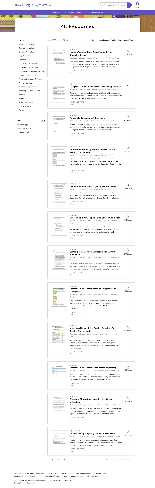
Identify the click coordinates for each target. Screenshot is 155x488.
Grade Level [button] (24, 132)
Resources (56, 13)
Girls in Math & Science (28, 64)
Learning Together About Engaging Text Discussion (93, 186)
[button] (137, 5)
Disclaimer (30, 483)
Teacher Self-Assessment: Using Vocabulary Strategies (94, 368)
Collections (69, 13)
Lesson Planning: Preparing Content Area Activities (92, 433)
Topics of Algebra (25, 106)
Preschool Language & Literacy (31, 79)
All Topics (21, 40)
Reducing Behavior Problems (30, 91)
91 (125, 460)
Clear (43, 121)
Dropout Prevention (26, 52)
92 (129, 460)
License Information (94, 13)
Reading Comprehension (28, 87)
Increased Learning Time (28, 67)
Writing (21, 110)
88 (114, 460)
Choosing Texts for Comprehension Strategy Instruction (95, 218)
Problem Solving (25, 83)
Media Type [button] (23, 125)
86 (107, 460)
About (79, 13)
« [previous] (102, 460)
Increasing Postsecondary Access (32, 71)
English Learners (25, 56)
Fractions (22, 60)
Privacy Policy (19, 483)
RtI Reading (23, 98)
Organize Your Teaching (28, 75)
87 (110, 460)
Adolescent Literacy (26, 44)
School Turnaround (26, 102)
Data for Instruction (26, 48)
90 (122, 460)
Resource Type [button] (25, 128)
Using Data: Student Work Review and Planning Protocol (95, 87)
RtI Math (22, 95)
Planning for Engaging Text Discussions (87, 118)
